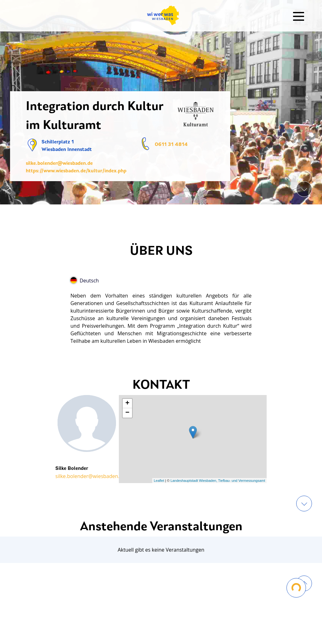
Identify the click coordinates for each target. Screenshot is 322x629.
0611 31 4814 (171, 144)
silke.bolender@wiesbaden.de (59, 163)
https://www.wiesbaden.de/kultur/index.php (76, 171)
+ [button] (127, 403)
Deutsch (84, 280)
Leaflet (159, 480)
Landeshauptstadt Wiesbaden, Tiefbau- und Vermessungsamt (217, 480)
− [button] (127, 413)
